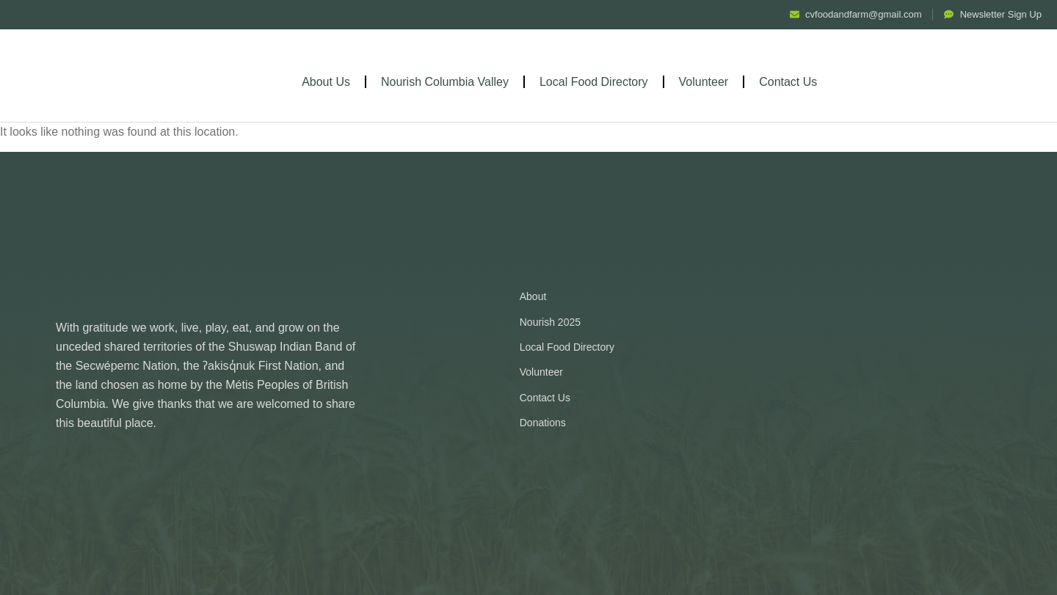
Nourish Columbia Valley (445, 82)
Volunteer (704, 82)
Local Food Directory (594, 82)
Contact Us (788, 82)
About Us (326, 82)
